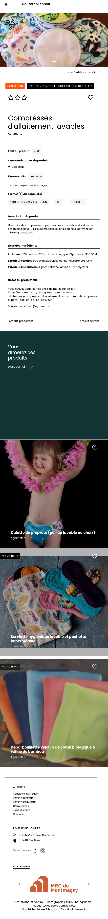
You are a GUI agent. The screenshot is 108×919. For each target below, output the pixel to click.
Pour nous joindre (26, 828)
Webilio (38, 902)
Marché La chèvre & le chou (39, 909)
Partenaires (21, 866)
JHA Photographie (79, 902)
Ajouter (78, 202)
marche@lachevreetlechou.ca (37, 835)
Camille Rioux (67, 906)
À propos (19, 787)
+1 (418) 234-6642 (29, 840)
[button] (8, 40)
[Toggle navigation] (6, 4)
